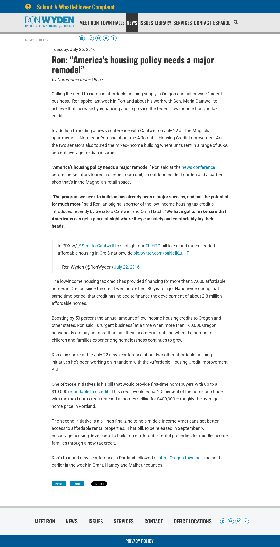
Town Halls (113, 22)
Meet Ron (89, 22)
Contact (202, 22)
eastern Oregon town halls (179, 457)
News (132, 22)
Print (58, 484)
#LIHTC (152, 245)
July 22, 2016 (127, 267)
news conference (198, 167)
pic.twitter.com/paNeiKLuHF (161, 253)
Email (77, 484)
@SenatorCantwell (96, 245)
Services (182, 22)
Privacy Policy (139, 541)
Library (163, 22)
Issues (146, 22)
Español (221, 22)
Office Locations (193, 521)
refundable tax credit (87, 391)
